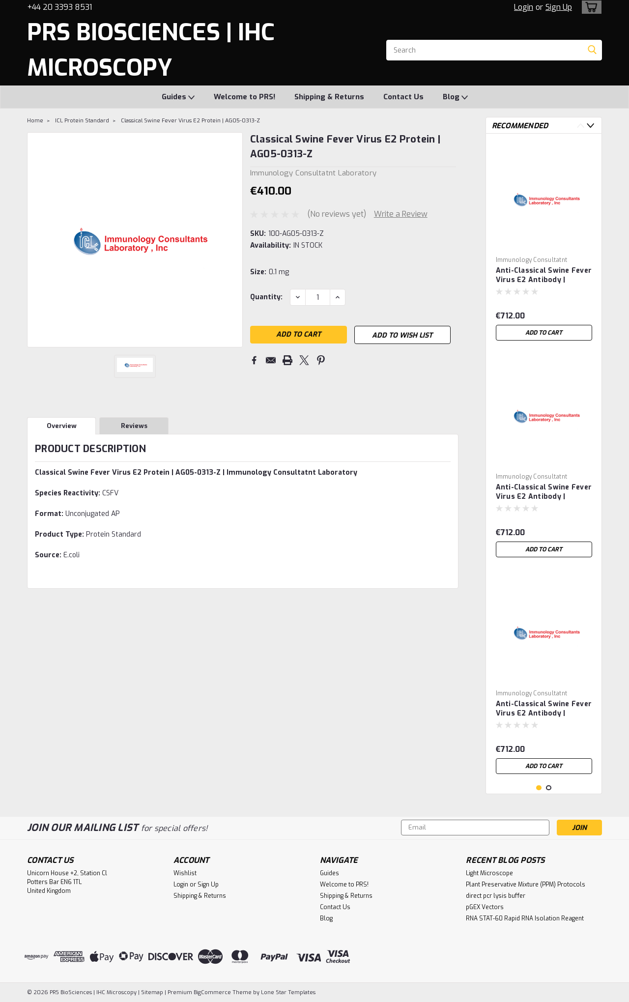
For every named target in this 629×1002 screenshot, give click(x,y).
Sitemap (152, 992)
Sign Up (558, 7)
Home (35, 120)
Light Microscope (489, 873)
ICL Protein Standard (82, 120)
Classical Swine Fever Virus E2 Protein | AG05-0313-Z (190, 120)
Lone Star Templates (288, 992)
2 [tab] (548, 788)
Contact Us (403, 97)
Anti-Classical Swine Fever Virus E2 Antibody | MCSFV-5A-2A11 (544, 492)
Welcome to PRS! (244, 97)
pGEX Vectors (485, 907)
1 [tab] (539, 788)
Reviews (134, 426)
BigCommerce (212, 992)
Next (590, 125)
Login (523, 7)
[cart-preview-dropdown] (589, 7)
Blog (455, 97)
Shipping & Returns (329, 97)
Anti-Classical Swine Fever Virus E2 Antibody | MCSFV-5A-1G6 (544, 709)
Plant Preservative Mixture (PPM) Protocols (525, 884)
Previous (580, 125)
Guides (178, 97)
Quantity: (266, 297)
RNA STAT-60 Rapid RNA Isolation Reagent (525, 918)
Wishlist (185, 873)
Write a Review (401, 214)
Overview (62, 426)
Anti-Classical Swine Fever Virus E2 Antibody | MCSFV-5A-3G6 (544, 276)
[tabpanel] (544, 243)
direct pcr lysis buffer (495, 896)
